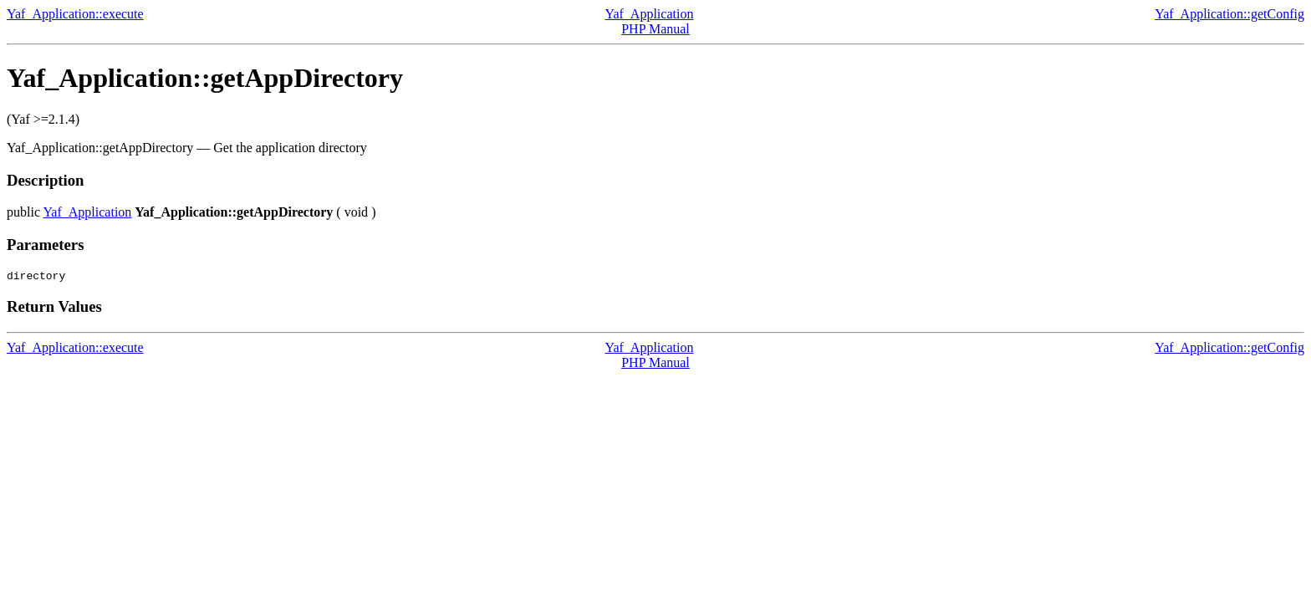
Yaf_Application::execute (75, 14)
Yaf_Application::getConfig (1229, 14)
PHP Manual (655, 29)
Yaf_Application (648, 14)
